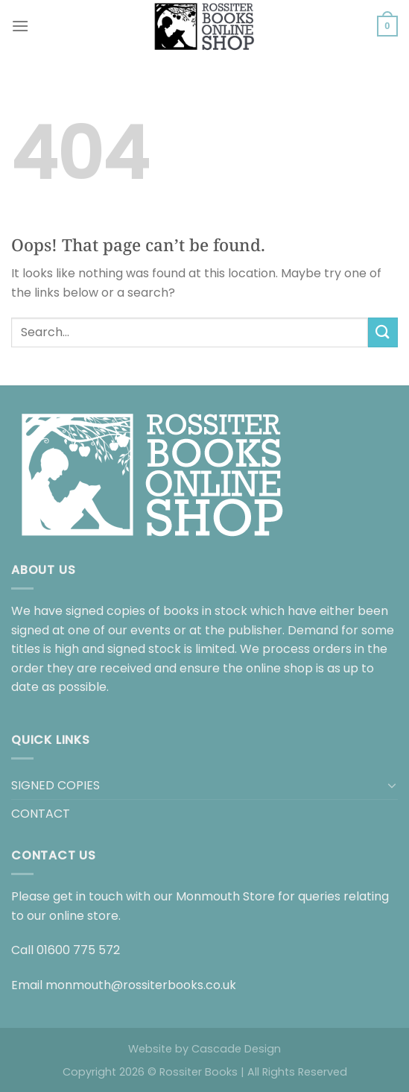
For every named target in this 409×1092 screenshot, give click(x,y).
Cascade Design (236, 1048)
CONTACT (40, 813)
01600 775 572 (78, 950)
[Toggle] (392, 785)
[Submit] (383, 332)
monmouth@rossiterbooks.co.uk (140, 985)
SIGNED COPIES (55, 785)
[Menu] (20, 25)
